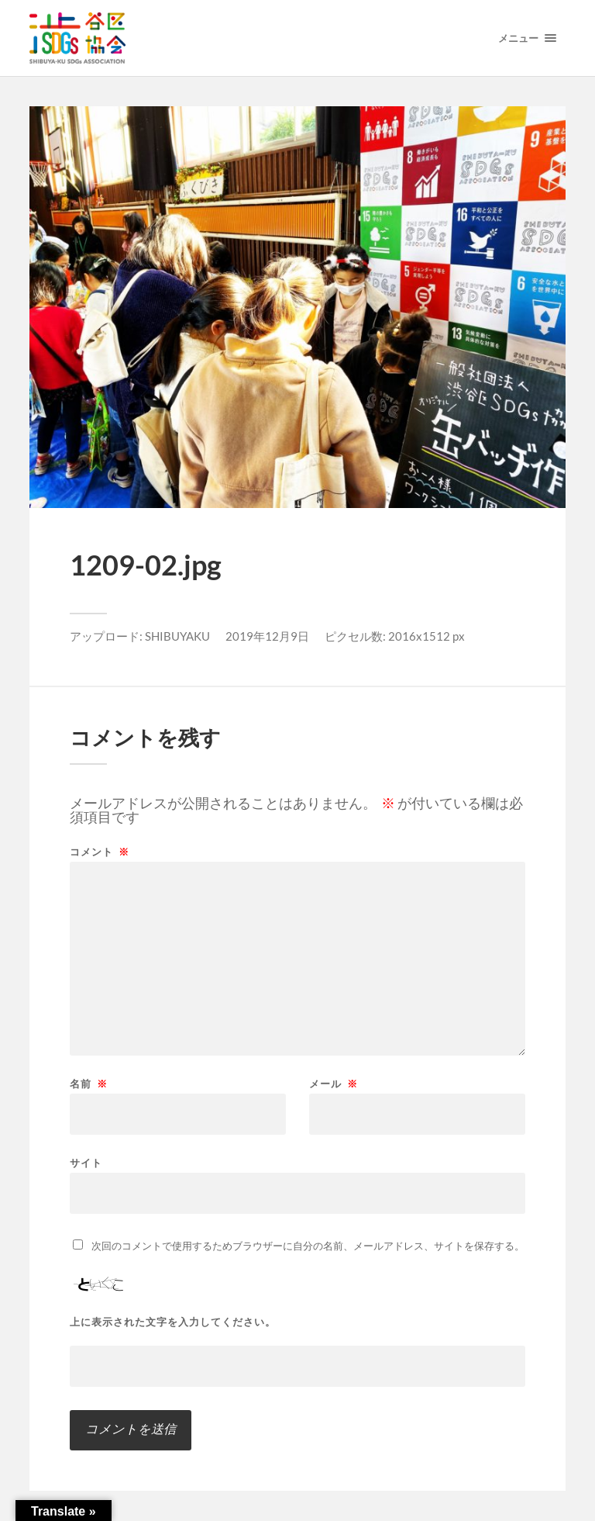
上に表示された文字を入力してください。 (173, 1322)
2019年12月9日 (267, 636)
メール (333, 1084)
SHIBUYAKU (177, 636)
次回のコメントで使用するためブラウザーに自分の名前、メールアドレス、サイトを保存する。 (307, 1245)
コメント (99, 852)
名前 (89, 1084)
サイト (86, 1162)
